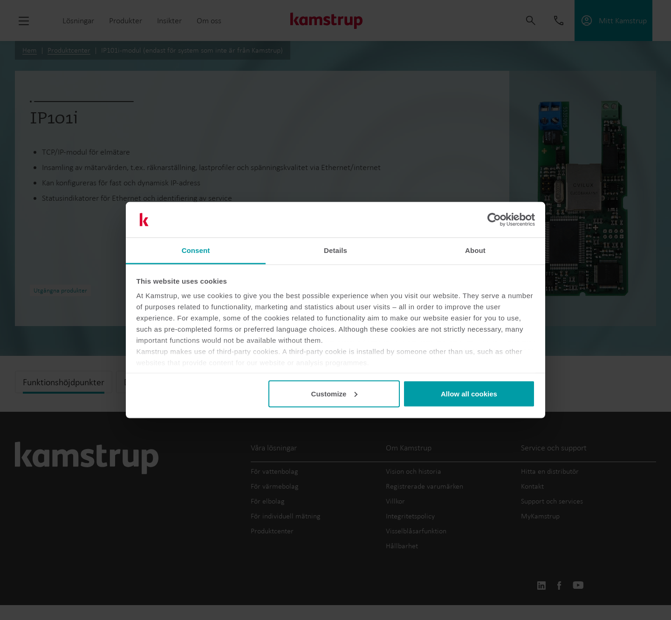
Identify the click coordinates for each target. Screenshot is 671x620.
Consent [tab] (196, 250)
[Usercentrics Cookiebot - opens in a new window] (494, 220)
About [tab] (475, 250)
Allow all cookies (469, 393)
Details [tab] (335, 250)
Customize (334, 393)
